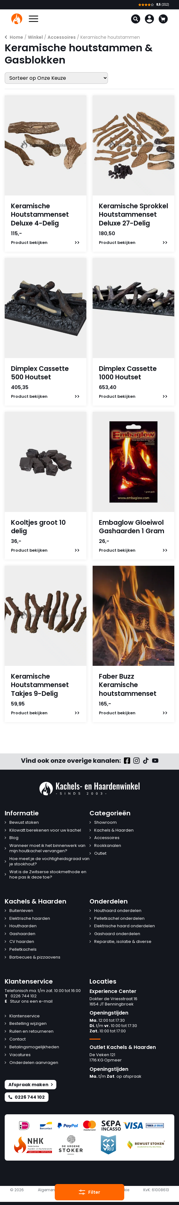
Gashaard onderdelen (117, 934)
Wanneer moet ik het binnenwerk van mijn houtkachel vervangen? (47, 848)
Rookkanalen (107, 845)
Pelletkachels (23, 949)
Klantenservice (24, 1016)
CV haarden (21, 941)
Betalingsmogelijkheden (34, 1047)
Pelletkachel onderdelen (119, 918)
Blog (13, 838)
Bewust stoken (24, 822)
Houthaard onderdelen (117, 911)
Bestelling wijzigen (28, 1023)
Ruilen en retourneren (31, 1031)
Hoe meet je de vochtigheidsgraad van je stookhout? (49, 861)
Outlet (100, 853)
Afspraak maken (30, 1084)
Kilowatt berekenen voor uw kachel (45, 830)
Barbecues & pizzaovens (34, 957)
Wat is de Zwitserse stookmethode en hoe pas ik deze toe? (47, 874)
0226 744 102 (21, 996)
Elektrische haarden (29, 918)
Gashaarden (22, 934)
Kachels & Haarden (114, 830)
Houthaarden (23, 926)
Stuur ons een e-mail (29, 1001)
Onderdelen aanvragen (33, 1063)
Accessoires (62, 37)
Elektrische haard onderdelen (124, 926)
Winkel (35, 37)
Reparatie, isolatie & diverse (122, 941)
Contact (17, 1039)
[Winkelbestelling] (56, 78)
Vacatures (20, 1055)
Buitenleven (21, 911)
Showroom (105, 822)
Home (16, 37)
